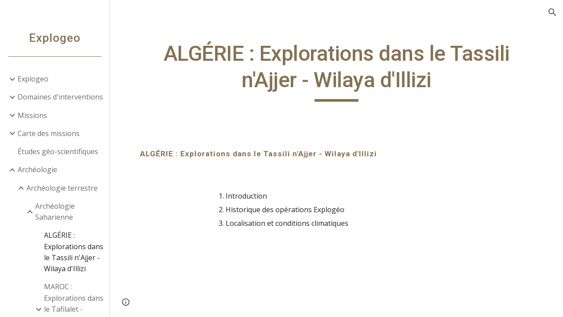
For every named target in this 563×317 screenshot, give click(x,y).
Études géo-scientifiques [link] (58, 151)
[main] (336, 71)
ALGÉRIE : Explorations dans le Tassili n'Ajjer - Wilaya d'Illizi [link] (73, 251)
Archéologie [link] (37, 169)
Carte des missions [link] (49, 133)
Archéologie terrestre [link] (62, 188)
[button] (552, 12)
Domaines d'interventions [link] (60, 97)
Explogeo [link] (33, 79)
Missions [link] (32, 115)
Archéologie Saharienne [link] (55, 211)
